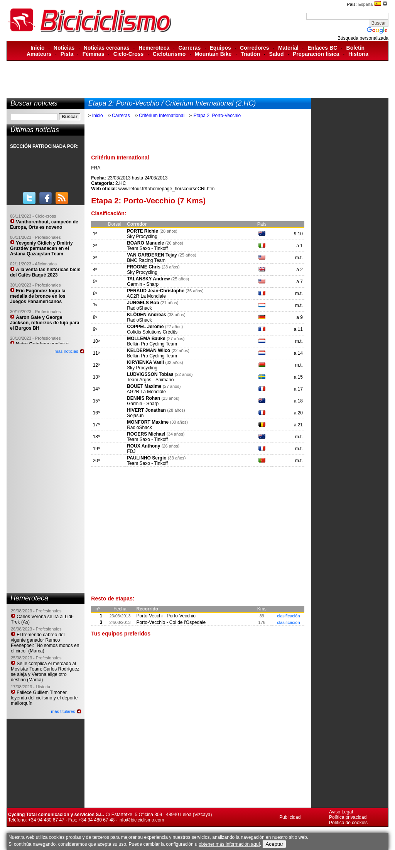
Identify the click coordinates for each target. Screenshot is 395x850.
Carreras (190, 48)
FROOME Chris (143, 267)
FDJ (131, 451)
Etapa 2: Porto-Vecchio (217, 115)
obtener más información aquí (229, 844)
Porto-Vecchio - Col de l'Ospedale (171, 622)
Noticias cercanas (107, 48)
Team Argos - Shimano (150, 379)
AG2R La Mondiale (146, 296)
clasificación (288, 616)
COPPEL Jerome (145, 326)
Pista (67, 54)
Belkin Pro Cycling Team (152, 344)
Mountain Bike (213, 54)
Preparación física (316, 54)
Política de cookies (348, 822)
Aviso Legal (341, 812)
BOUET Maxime (144, 386)
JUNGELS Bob (143, 302)
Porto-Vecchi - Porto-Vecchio (165, 616)
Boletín (355, 48)
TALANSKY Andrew (148, 279)
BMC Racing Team (146, 260)
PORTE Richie (142, 231)
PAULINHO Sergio (146, 458)
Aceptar (274, 844)
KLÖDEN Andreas (146, 314)
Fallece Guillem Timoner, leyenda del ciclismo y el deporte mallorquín (44, 698)
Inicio (37, 48)
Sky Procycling (142, 236)
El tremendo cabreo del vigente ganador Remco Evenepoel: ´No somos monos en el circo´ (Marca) (45, 643)
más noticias (66, 351)
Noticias (64, 48)
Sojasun (135, 415)
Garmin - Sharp (143, 284)
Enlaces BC (322, 48)
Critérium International (161, 115)
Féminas (94, 54)
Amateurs (39, 54)
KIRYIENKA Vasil (145, 362)
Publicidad (289, 817)
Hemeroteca (153, 48)
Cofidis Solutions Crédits (152, 332)
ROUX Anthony (143, 446)
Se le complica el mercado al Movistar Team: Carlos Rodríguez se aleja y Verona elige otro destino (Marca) (45, 671)
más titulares (63, 711)
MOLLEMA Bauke (146, 338)
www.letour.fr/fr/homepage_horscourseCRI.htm (166, 188)
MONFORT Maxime (148, 422)
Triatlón (250, 54)
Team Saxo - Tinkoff (147, 248)
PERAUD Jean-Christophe (155, 290)
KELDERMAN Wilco (148, 350)
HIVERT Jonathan (146, 410)
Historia (358, 54)
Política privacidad (347, 817)
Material (288, 48)
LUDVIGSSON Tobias (150, 374)
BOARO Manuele (145, 243)
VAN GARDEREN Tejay (152, 255)
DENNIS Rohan (143, 398)
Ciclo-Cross (128, 54)
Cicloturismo (169, 54)
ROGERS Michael (146, 434)
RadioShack (139, 308)
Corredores (254, 48)
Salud (276, 54)
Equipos (220, 48)
